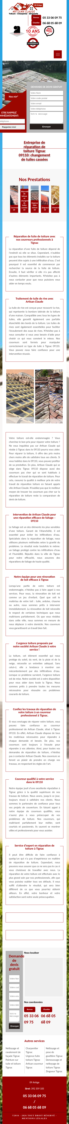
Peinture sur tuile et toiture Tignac (13, 1063)
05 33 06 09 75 (52, 18)
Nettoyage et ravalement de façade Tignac (13, 1052)
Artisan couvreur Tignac (34, 1065)
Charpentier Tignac (32, 1050)
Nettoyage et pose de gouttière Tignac (54, 1052)
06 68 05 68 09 (52, 23)
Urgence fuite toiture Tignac (33, 1057)
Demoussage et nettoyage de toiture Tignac (54, 1063)
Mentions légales (34, 1118)
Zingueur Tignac (54, 1071)
